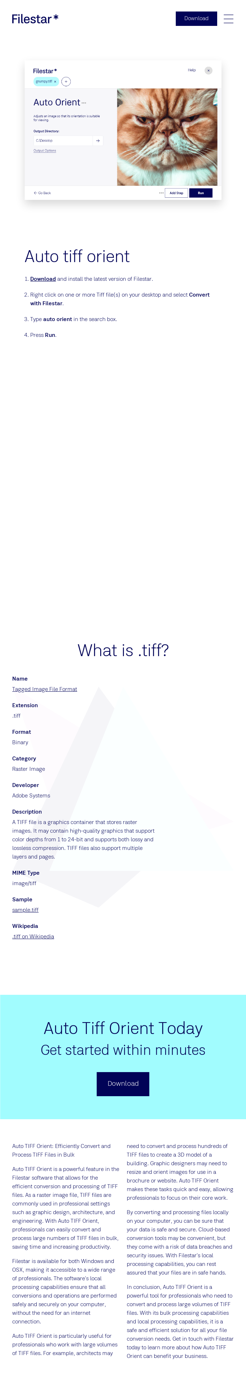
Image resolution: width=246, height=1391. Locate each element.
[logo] (35, 18)
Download (43, 279)
